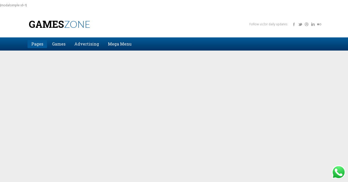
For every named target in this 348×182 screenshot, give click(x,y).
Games (59, 24)
